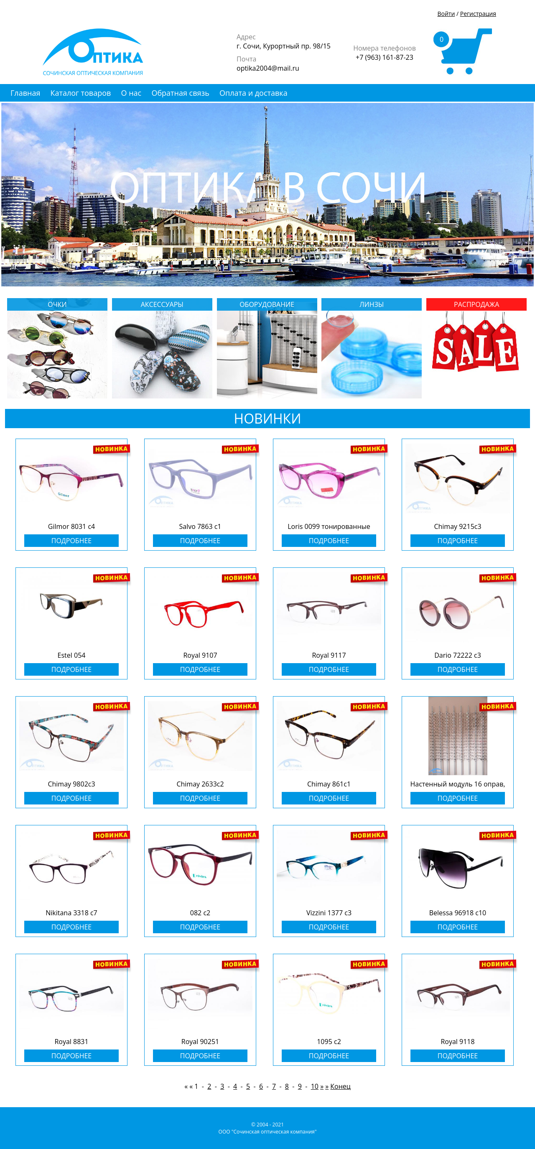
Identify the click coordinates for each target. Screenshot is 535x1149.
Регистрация (478, 14)
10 (314, 1086)
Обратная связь (180, 93)
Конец (340, 1086)
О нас (131, 93)
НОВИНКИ (267, 418)
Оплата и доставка (253, 93)
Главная (25, 93)
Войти (446, 14)
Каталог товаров (81, 93)
